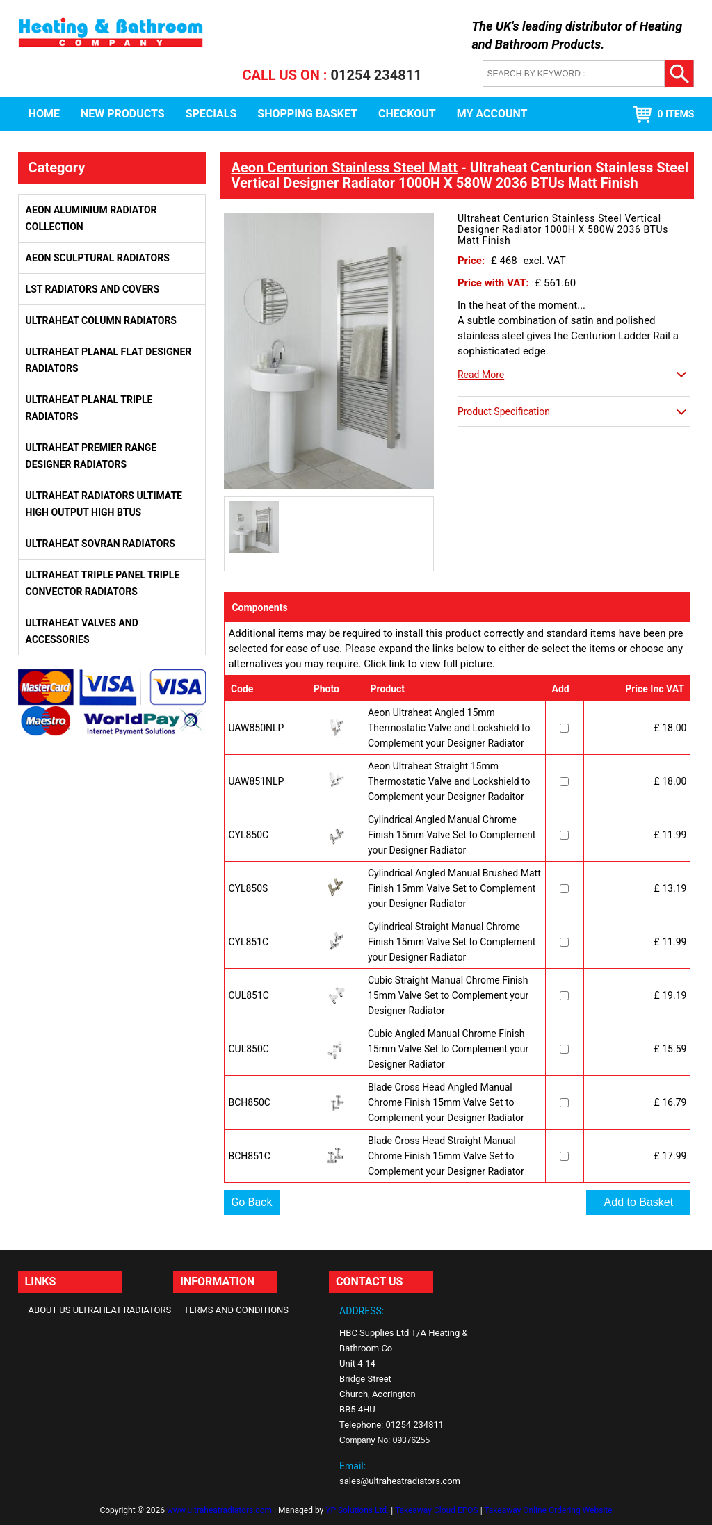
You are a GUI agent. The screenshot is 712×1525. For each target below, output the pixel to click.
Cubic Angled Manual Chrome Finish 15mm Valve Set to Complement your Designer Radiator (448, 1049)
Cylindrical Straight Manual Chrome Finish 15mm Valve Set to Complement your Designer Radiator (451, 942)
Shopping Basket (307, 113)
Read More (481, 374)
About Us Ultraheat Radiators (100, 1310)
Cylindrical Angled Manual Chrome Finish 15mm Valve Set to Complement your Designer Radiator (451, 835)
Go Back (251, 1202)
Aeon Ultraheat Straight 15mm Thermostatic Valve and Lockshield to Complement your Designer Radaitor (449, 781)
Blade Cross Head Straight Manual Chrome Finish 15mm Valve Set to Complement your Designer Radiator (446, 1156)
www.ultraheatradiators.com (219, 1510)
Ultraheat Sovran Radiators (100, 543)
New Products (123, 113)
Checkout (407, 113)
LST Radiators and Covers (93, 289)
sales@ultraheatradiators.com (399, 1481)
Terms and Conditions (236, 1310)
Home (44, 113)
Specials (211, 113)
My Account (492, 113)
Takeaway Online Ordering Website (548, 1510)
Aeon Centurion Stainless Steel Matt (344, 167)
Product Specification (504, 411)
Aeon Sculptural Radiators (98, 257)
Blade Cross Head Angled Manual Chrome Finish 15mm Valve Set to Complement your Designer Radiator (446, 1102)
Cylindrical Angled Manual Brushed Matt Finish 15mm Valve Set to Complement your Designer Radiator (454, 888)
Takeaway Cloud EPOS (436, 1510)
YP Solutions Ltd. (357, 1510)
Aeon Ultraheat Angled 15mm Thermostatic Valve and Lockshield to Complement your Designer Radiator (449, 728)
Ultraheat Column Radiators (101, 320)
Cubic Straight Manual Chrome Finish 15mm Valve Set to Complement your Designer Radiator (448, 995)
